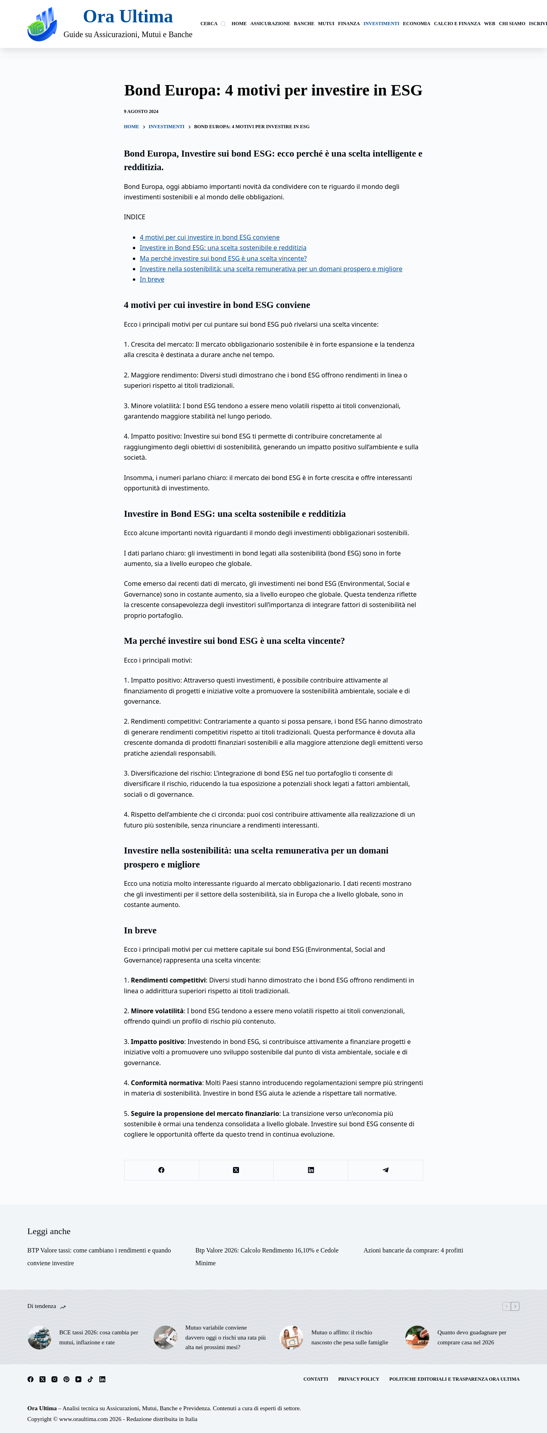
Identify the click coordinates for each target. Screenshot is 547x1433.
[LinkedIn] (311, 1170)
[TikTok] (90, 1379)
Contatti (316, 1379)
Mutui (326, 23)
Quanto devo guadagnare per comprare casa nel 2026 (471, 1337)
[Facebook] (161, 1170)
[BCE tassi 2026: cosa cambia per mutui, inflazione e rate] (39, 1338)
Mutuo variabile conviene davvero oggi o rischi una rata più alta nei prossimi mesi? (226, 1337)
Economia (416, 23)
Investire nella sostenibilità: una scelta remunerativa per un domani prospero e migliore (271, 268)
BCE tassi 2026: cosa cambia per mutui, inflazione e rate (98, 1337)
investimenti (381, 23)
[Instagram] (54, 1379)
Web (489, 23)
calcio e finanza (457, 23)
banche (304, 23)
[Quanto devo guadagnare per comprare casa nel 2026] (417, 1338)
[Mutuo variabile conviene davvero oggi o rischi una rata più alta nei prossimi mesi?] (166, 1338)
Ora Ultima (128, 16)
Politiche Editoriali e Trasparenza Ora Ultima (454, 1379)
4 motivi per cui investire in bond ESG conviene (210, 237)
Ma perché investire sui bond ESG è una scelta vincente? (223, 258)
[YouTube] (78, 1379)
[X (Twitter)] (236, 1170)
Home (239, 23)
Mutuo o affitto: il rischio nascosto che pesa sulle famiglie (349, 1337)
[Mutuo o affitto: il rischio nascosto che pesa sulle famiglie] (291, 1338)
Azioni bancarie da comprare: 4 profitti (413, 1250)
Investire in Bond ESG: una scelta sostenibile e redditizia (223, 247)
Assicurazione (270, 23)
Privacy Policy (358, 1379)
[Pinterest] (66, 1379)
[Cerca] (213, 24)
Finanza (349, 23)
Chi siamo (512, 23)
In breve (152, 279)
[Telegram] (385, 1170)
